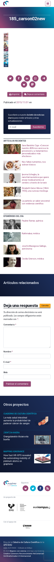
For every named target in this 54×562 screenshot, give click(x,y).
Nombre (8, 351)
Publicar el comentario (17, 384)
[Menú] (48, 3)
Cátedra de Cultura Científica (26, 542)
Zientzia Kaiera (11, 432)
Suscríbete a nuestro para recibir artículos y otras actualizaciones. (26, 118)
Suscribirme (38, 127)
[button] (10, 78)
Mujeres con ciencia (18, 551)
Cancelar (45, 306)
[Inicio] (6, 3)
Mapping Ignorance (13, 451)
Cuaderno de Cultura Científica (20, 414)
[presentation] (27, 151)
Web (5, 372)
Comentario (9, 324)
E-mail (7, 362)
